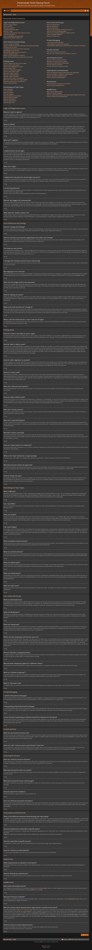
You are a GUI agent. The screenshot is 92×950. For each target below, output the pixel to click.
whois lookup (27, 911)
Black (43, 945)
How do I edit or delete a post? (11, 65)
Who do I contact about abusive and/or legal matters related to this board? (66, 95)
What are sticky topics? (10, 99)
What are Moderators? (52, 26)
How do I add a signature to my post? (13, 66)
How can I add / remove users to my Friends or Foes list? (61, 53)
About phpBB (30, 889)
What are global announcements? (12, 96)
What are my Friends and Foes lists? (56, 52)
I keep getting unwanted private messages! (58, 44)
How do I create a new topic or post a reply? (15, 63)
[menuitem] (7, 11)
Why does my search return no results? (57, 61)
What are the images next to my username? (15, 52)
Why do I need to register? (10, 24)
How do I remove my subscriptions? (56, 77)
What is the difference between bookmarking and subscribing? (63, 72)
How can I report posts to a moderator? (14, 78)
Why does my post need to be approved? (14, 81)
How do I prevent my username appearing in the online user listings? (21, 45)
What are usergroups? (52, 28)
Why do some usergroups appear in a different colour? (61, 33)
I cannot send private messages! (55, 42)
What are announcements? (11, 97)
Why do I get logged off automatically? (13, 36)
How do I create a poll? (10, 68)
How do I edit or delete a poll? (11, 71)
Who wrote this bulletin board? (55, 91)
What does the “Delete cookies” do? (13, 37)
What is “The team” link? (53, 36)
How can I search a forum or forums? (56, 59)
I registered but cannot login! (11, 29)
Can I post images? (9, 94)
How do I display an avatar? (11, 54)
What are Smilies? (8, 92)
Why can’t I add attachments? (11, 75)
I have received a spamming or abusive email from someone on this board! (66, 45)
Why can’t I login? (8, 31)
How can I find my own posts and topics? (57, 66)
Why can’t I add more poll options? (13, 70)
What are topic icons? (9, 102)
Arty (49, 945)
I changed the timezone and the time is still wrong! (17, 49)
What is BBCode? (8, 89)
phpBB (78, 275)
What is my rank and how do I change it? (14, 55)
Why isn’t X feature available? (54, 93)
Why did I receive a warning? (11, 76)
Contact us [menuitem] (65, 939)
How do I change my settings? (11, 44)
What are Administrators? (53, 24)
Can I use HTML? (8, 91)
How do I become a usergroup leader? (57, 31)
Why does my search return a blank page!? (58, 63)
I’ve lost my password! (9, 34)
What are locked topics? (10, 100)
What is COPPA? (8, 26)
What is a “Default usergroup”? (55, 34)
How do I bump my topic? (10, 83)
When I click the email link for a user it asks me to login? (18, 57)
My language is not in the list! (11, 50)
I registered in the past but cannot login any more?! (17, 33)
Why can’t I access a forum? (11, 73)
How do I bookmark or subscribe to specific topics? (60, 74)
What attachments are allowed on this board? (58, 83)
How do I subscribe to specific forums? (57, 76)
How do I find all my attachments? (55, 85)
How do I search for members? (55, 64)
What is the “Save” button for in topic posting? (15, 79)
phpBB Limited (47, 888)
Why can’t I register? (9, 28)
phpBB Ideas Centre (73, 899)
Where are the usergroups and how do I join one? (59, 29)
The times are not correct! (10, 47)
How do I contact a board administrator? (57, 96)
